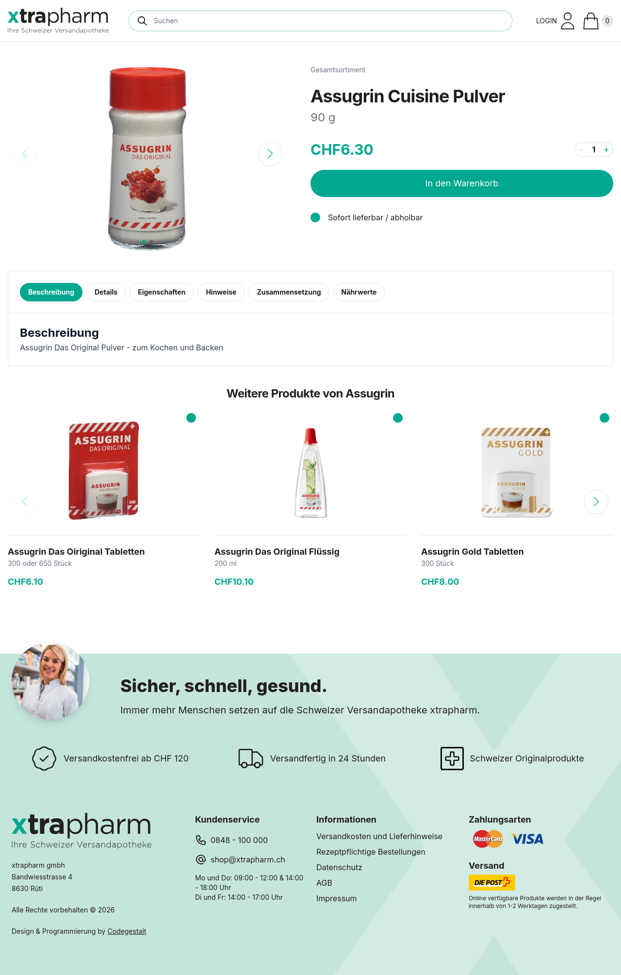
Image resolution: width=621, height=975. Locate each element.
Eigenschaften (161, 292)
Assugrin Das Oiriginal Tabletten (76, 551)
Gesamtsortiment (337, 70)
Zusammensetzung (289, 292)
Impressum (336, 898)
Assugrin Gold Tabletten (472, 551)
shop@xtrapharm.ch (248, 859)
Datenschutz (339, 867)
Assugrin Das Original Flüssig (277, 551)
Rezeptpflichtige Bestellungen (370, 852)
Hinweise (221, 292)
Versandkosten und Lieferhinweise (379, 836)
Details (106, 292)
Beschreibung (51, 292)
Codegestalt (126, 931)
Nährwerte (359, 292)
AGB (324, 883)
